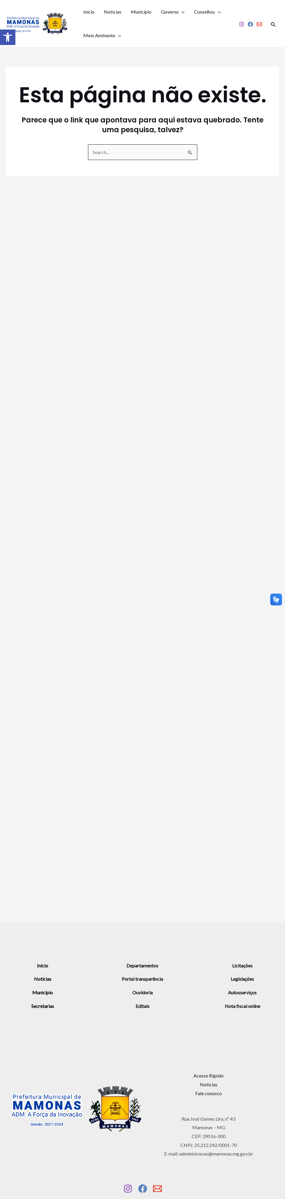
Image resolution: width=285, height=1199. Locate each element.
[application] (182, 12)
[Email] (259, 24)
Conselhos (207, 12)
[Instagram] (241, 24)
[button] (7, 37)
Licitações (242, 965)
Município (141, 11)
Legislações (242, 979)
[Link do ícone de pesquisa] (273, 23)
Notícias (112, 11)
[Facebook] (250, 24)
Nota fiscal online (242, 1006)
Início (89, 11)
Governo (173, 12)
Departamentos (142, 965)
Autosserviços (242, 992)
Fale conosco (208, 1093)
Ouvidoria (142, 992)
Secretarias (42, 1006)
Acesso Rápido (208, 1075)
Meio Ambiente (102, 35)
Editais (142, 1006)
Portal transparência (142, 979)
